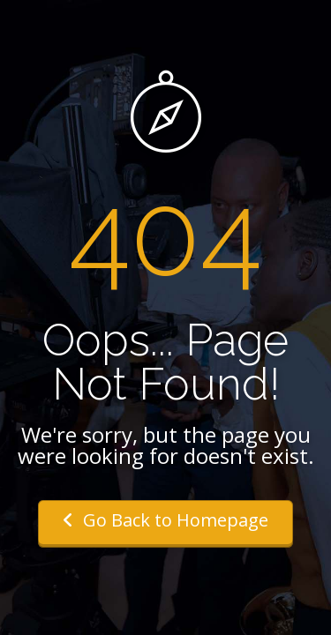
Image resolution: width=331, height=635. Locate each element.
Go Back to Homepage (165, 520)
